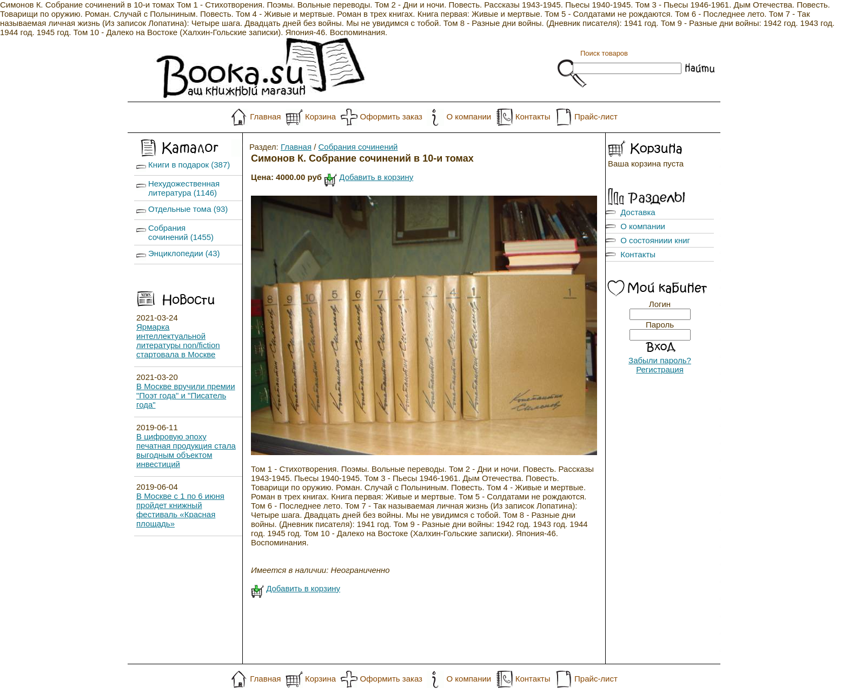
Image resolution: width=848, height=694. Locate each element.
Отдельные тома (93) (188, 208)
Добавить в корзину (376, 177)
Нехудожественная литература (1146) (184, 188)
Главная (265, 116)
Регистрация (660, 369)
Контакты (533, 116)
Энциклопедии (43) (184, 253)
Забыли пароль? (659, 360)
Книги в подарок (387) (189, 164)
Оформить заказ (391, 116)
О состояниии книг (655, 240)
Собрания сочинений (358, 146)
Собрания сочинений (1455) (181, 232)
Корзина (320, 116)
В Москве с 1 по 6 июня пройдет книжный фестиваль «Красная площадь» (180, 509)
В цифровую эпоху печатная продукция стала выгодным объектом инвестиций (186, 450)
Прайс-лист (596, 116)
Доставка (637, 212)
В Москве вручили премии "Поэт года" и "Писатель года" (185, 395)
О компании (468, 116)
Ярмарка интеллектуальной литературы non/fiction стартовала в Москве (178, 340)
